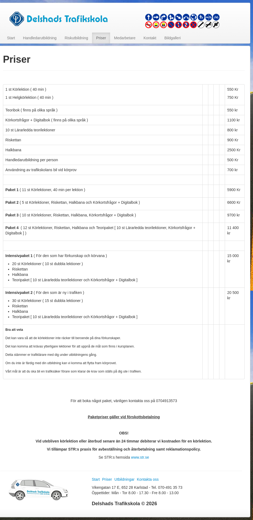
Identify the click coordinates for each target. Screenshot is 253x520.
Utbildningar (124, 479)
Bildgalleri (172, 38)
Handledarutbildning (40, 38)
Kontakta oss (148, 479)
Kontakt (149, 38)
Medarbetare (124, 38)
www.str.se (140, 457)
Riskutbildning (76, 38)
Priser (101, 38)
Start (11, 38)
